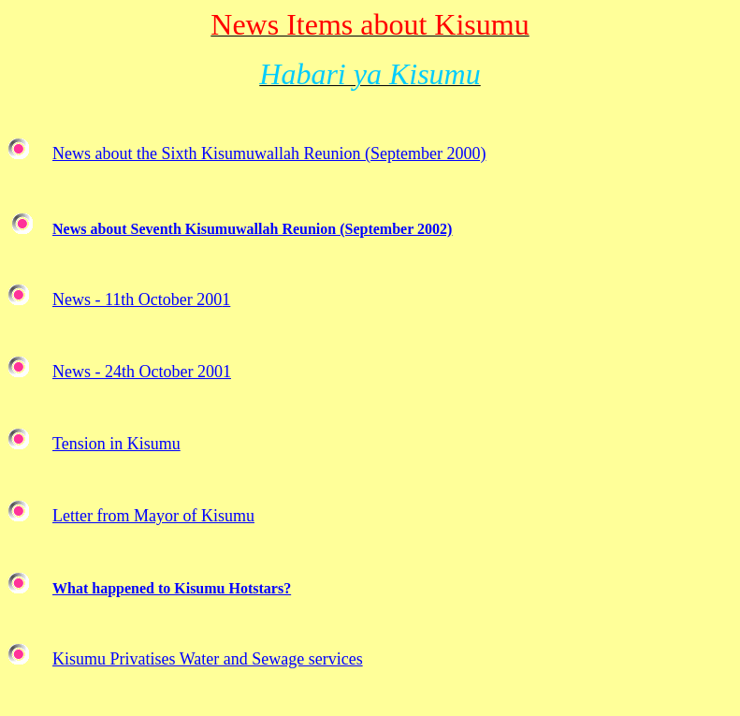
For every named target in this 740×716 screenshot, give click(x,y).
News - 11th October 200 (137, 299)
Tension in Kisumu (116, 443)
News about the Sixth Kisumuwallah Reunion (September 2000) (269, 153)
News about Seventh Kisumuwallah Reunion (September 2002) (252, 229)
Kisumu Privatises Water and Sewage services (207, 659)
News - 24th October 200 (137, 371)
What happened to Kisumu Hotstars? (171, 588)
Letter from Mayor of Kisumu (153, 515)
